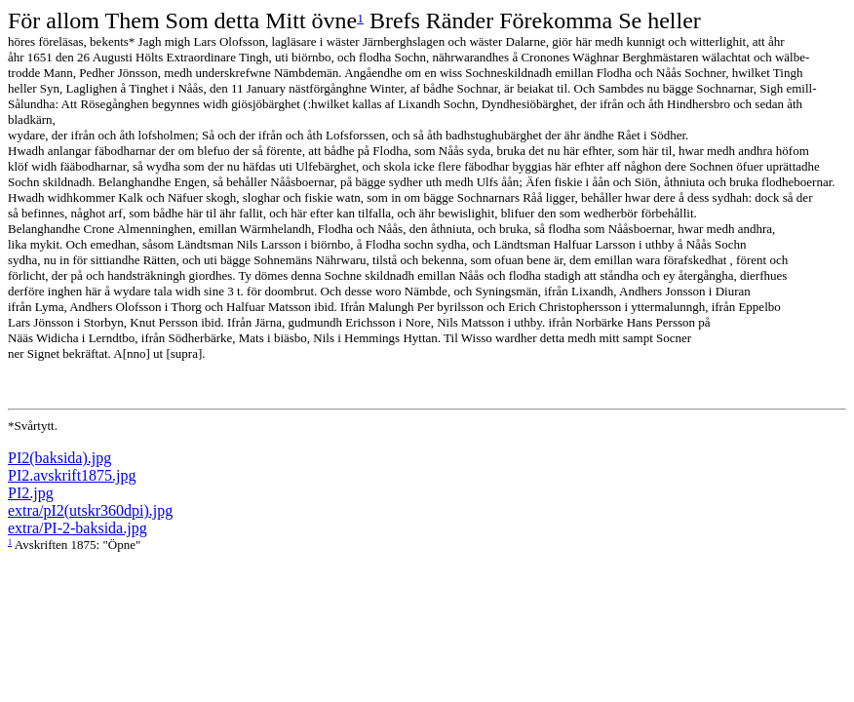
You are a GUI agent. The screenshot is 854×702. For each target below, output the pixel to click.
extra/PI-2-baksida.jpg (77, 528)
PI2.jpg (31, 493)
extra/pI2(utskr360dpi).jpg (90, 510)
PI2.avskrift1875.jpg (72, 475)
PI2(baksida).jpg (59, 457)
